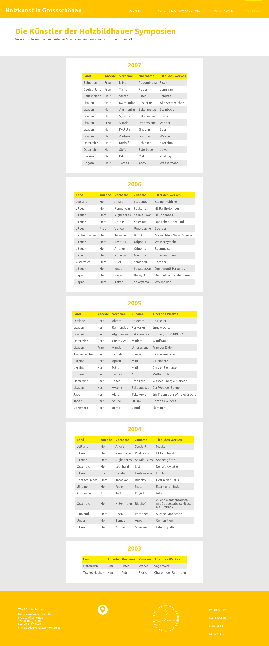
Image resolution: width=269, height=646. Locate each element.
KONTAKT (216, 626)
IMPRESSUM (218, 610)
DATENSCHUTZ (220, 618)
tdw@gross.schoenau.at (44, 627)
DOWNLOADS (218, 634)
